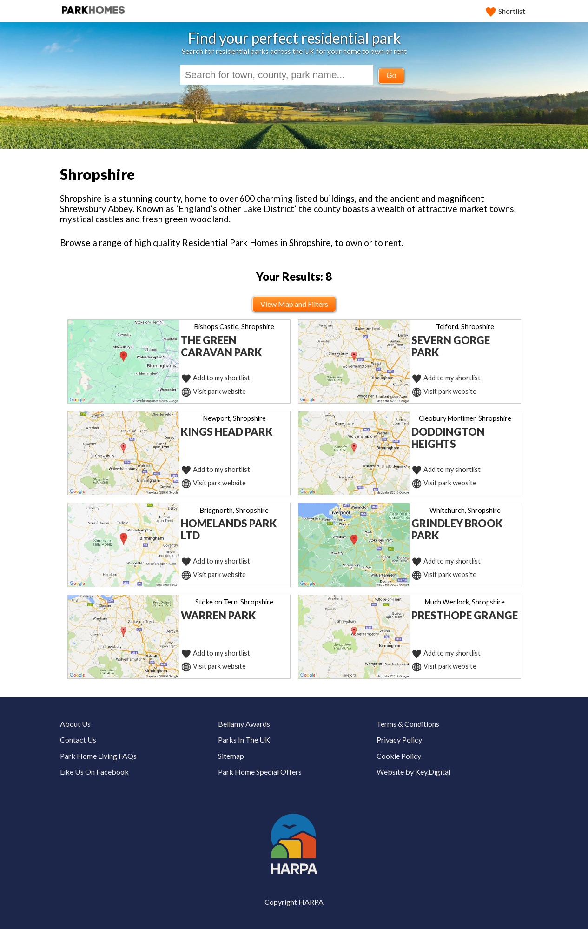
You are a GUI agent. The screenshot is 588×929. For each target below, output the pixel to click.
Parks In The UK (244, 739)
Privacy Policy (399, 739)
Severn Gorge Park (450, 346)
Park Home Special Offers (260, 771)
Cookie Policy (399, 755)
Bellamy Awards (244, 723)
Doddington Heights (448, 437)
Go (391, 76)
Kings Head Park (226, 431)
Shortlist (506, 11)
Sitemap (231, 755)
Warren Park (218, 615)
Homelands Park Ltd (229, 529)
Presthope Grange (464, 615)
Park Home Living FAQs (98, 755)
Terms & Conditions (408, 723)
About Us (75, 723)
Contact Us (78, 739)
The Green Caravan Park (221, 346)
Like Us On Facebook (94, 771)
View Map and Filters (294, 303)
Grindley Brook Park (456, 529)
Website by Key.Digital (413, 771)
